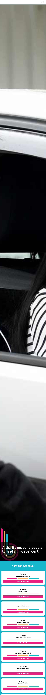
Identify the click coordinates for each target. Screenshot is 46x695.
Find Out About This (23, 581)
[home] (11, 2)
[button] (42, 2)
